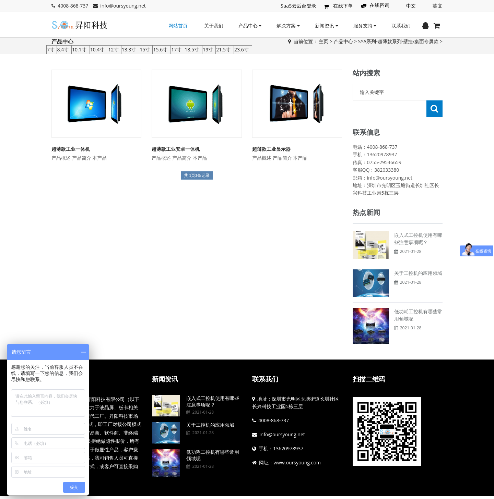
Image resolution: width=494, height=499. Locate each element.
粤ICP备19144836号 (268, 489)
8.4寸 (63, 49)
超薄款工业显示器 (271, 149)
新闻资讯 (326, 25)
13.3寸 (129, 49)
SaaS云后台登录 (299, 5)
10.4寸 (97, 49)
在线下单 (343, 5)
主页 (323, 41)
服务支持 (365, 25)
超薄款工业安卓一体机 (176, 149)
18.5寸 (192, 49)
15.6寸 (160, 49)
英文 (438, 5)
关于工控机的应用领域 (418, 256)
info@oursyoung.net (123, 5)
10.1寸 (79, 49)
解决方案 (288, 25)
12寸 (113, 49)
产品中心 (250, 25)
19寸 (208, 49)
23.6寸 (241, 49)
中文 (411, 5)
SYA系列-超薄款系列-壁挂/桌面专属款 (398, 41)
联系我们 (401, 25)
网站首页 (178, 25)
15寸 (145, 49)
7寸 (51, 49)
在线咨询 (379, 5)
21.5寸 (223, 49)
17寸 (176, 49)
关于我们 (213, 25)
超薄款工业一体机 (70, 149)
